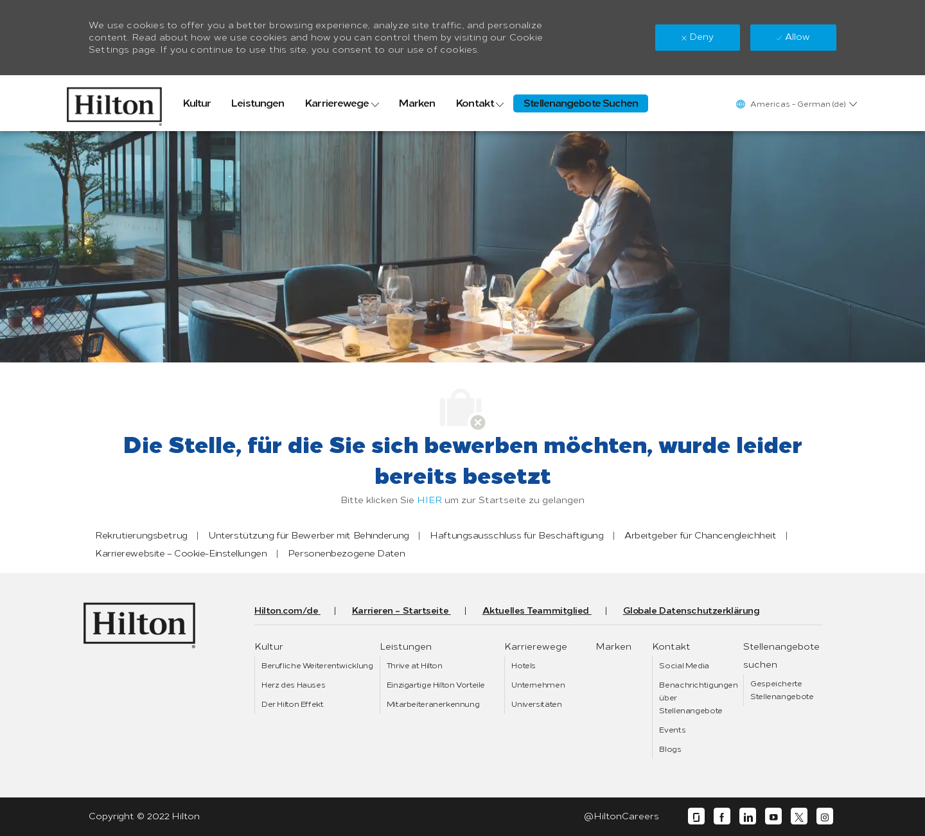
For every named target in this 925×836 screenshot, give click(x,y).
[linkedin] (747, 816)
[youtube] (773, 816)
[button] (796, 103)
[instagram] (824, 816)
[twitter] (799, 816)
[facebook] (722, 816)
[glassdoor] (696, 816)
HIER (429, 500)
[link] (114, 103)
